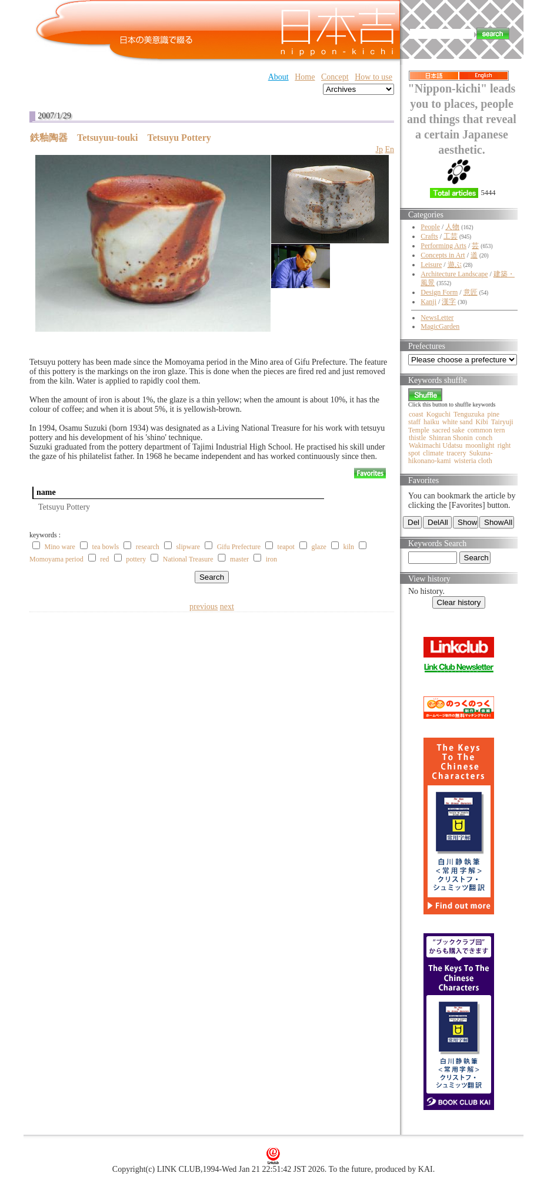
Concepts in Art (443, 255)
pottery (136, 559)
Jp (378, 149)
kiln (348, 547)
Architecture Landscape (454, 274)
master (239, 559)
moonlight (479, 445)
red (104, 559)
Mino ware (60, 547)
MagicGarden (440, 326)
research (147, 547)
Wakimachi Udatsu (435, 445)
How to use (373, 76)
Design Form (439, 292)
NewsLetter (437, 317)
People (430, 227)
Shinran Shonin (450, 438)
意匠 (470, 292)
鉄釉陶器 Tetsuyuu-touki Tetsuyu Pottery (120, 138)
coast (416, 414)
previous (203, 606)
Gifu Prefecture (239, 547)
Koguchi (438, 414)
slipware (188, 547)
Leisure (431, 264)
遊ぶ (455, 264)
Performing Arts (443, 246)
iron (271, 559)
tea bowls (105, 547)
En (389, 149)
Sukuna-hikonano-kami (450, 457)
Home (305, 76)
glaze (319, 547)
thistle (417, 438)
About (278, 76)
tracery (456, 453)
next (227, 606)
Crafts (429, 236)
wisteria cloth (473, 461)
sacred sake (448, 430)
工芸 (450, 236)
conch (484, 438)
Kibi (481, 422)
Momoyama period (56, 559)
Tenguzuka (468, 414)
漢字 (449, 302)
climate (433, 453)
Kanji (428, 302)
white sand (457, 422)
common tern (486, 430)
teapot (286, 547)
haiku (431, 422)
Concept (335, 76)
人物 (452, 227)
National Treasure (188, 559)
